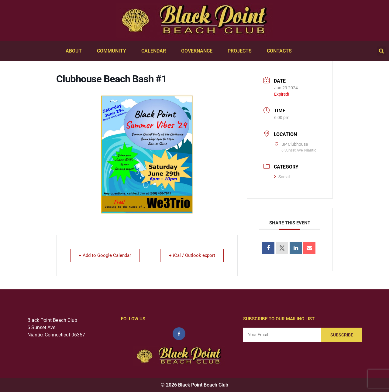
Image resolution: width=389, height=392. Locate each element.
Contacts (281, 51)
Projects (241, 51)
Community (113, 51)
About (75, 51)
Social (282, 176)
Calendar (155, 51)
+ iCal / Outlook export (192, 255)
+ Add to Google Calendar (105, 255)
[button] (381, 51)
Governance (198, 51)
